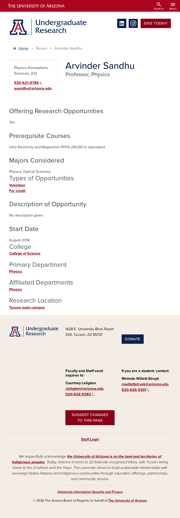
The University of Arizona (127, 501)
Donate (132, 339)
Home (23, 48)
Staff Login (90, 439)
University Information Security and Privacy (90, 492)
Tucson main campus (27, 307)
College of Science (25, 253)
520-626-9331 (136, 390)
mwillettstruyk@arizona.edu (145, 384)
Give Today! (156, 23)
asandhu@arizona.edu (33, 88)
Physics (15, 271)
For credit (17, 190)
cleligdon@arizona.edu (84, 388)
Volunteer (17, 185)
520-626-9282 (79, 394)
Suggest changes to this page (90, 418)
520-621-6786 (28, 82)
